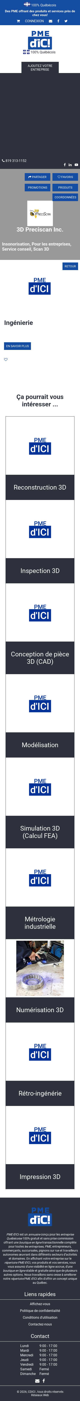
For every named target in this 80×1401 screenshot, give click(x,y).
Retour (70, 266)
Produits (65, 187)
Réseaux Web (40, 1395)
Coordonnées (65, 197)
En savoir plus (17, 346)
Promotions (37, 187)
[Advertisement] (40, 117)
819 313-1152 (14, 161)
